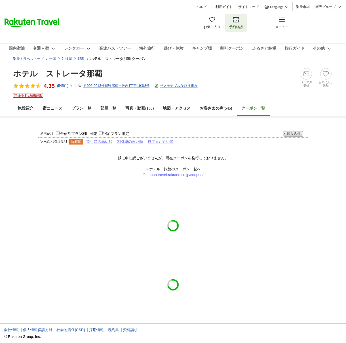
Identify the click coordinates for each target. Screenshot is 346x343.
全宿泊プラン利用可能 (78, 133)
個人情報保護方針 (37, 330)
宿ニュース (52, 108)
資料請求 (130, 330)
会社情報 (11, 330)
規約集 (113, 330)
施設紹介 (25, 108)
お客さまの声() (216, 108)
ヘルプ (201, 7)
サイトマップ (248, 7)
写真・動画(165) (139, 108)
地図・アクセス (177, 108)
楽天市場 (303, 7)
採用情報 (96, 330)
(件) (65, 85)
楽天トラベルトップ (28, 59)
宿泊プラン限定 (116, 133)
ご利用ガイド (222, 7)
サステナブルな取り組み (178, 86)
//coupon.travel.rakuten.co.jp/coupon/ (173, 175)
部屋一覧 (108, 108)
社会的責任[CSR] (70, 330)
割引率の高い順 (130, 141)
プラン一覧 (81, 108)
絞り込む (293, 134)
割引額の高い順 (99, 141)
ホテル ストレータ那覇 (57, 73)
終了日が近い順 (161, 141)
